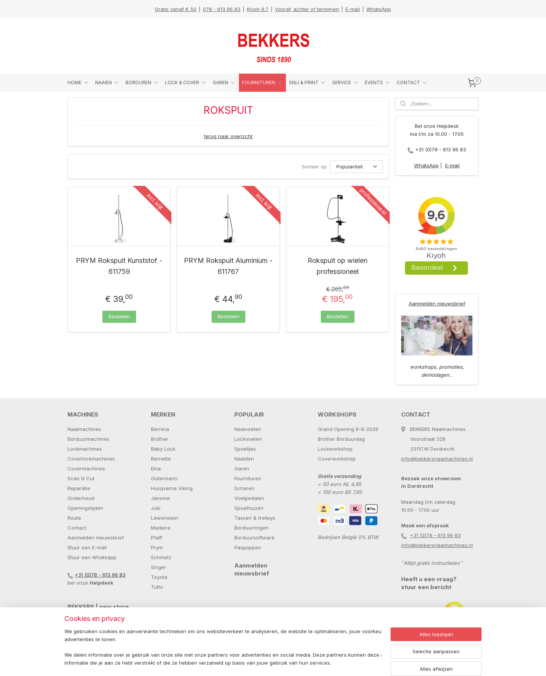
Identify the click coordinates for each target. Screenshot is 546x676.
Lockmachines (84, 449)
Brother (159, 439)
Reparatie (78, 488)
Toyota (159, 577)
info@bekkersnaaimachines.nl (437, 459)
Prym (157, 547)
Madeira (160, 528)
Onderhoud (80, 498)
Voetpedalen (249, 498)
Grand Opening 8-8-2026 (348, 429)
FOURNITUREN (262, 83)
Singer (158, 567)
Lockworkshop (335, 449)
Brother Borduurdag (341, 439)
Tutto (157, 587)
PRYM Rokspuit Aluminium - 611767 (228, 265)
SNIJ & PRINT (307, 83)
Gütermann (164, 478)
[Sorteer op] (356, 166)
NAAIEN (107, 83)
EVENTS (378, 83)
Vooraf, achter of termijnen (307, 9)
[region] (222, 647)
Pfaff (156, 538)
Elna (156, 468)
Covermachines (86, 468)
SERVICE (345, 83)
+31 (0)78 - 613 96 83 (440, 149)
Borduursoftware (254, 538)
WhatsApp (378, 9)
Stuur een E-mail (87, 547)
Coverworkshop (337, 459)
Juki (155, 508)
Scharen (244, 488)
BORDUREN (142, 83)
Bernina (160, 429)
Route (74, 518)
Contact (76, 528)
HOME (78, 83)
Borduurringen (251, 528)
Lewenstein (164, 518)
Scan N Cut (80, 478)
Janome (160, 498)
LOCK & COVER (186, 83)
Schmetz (161, 557)
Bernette (161, 459)
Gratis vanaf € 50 (175, 9)
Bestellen (119, 316)
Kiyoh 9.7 (257, 9)
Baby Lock (163, 449)
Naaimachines (84, 429)
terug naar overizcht (228, 136)
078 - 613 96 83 (221, 9)
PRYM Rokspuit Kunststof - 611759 (119, 265)
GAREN (224, 83)
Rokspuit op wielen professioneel (337, 265)
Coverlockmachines (91, 459)
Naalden (244, 459)
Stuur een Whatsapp (91, 557)
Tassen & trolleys (254, 518)
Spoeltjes (245, 449)
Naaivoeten (247, 429)
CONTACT (412, 83)
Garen (241, 468)
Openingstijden (85, 508)
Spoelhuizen (249, 508)
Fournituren (247, 478)
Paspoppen (247, 547)
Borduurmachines (88, 439)
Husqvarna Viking (172, 488)
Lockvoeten (248, 439)
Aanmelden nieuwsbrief (437, 303)
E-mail (352, 9)
